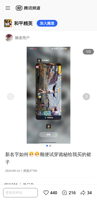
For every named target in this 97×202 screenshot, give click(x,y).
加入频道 (47, 23)
